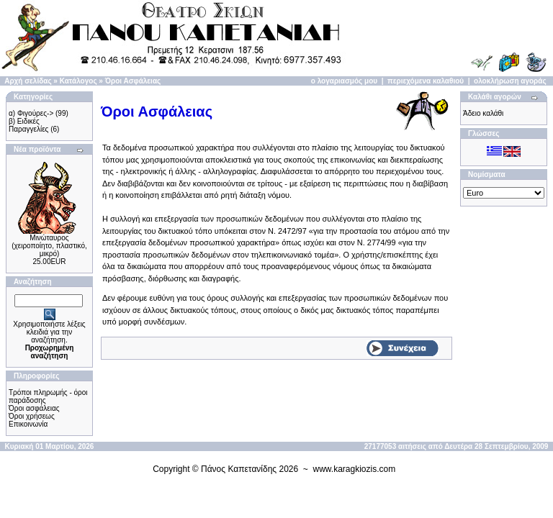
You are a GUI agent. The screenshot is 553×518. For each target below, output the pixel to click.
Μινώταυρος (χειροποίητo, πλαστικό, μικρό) (49, 246)
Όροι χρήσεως (32, 416)
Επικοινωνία (28, 424)
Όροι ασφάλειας (34, 408)
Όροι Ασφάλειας (133, 81)
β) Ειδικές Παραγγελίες (28, 125)
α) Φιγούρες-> (31, 113)
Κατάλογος (78, 81)
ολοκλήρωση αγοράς (510, 81)
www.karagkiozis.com (354, 469)
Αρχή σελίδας (27, 81)
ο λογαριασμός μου (344, 81)
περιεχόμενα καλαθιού (425, 81)
